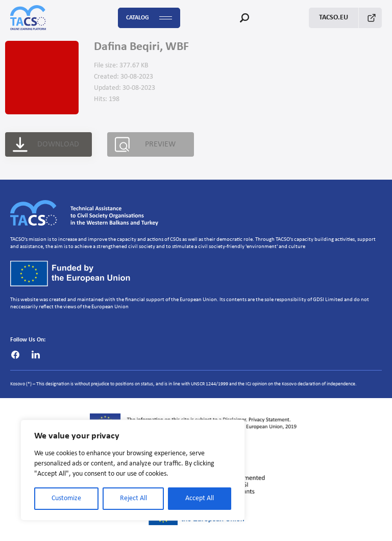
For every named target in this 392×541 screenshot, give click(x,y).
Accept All (199, 498)
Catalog (149, 18)
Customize (66, 498)
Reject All (133, 498)
